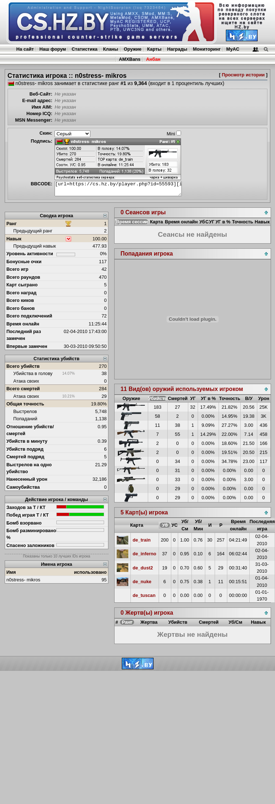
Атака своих (26, 381)
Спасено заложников (31, 545)
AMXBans (130, 59)
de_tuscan (144, 595)
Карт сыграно (22, 284)
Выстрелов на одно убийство (29, 468)
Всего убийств (23, 366)
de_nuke (142, 581)
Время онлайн (23, 324)
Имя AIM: (41, 107)
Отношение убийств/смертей (30, 430)
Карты (154, 49)
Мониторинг (207, 49)
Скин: (45, 133)
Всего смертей (23, 388)
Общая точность (25, 404)
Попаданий (25, 418)
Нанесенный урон (27, 479)
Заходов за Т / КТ (26, 507)
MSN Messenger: (33, 120)
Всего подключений (29, 316)
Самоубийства (23, 487)
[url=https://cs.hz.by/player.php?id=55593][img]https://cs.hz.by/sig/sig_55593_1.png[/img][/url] (118, 188)
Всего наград (21, 292)
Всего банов (21, 308)
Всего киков (20, 300)
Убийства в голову (32, 373)
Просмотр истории (243, 74)
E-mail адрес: (37, 100)
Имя (11, 572)
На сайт (25, 49)
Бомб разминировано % (31, 534)
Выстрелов (25, 411)
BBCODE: (41, 183)
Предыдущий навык (34, 246)
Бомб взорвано (24, 523)
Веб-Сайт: (41, 94)
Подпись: (41, 141)
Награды (177, 49)
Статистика (85, 49)
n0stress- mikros (23, 579)
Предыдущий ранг (32, 230)
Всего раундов (23, 277)
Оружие (133, 49)
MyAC (232, 49)
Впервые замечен (27, 346)
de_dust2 (143, 568)
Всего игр (18, 269)
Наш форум (52, 49)
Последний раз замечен (24, 335)
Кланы (110, 49)
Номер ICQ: (39, 113)
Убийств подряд (25, 449)
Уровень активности (30, 253)
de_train (142, 540)
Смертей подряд (25, 456)
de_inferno (144, 553)
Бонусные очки (24, 261)
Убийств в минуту (27, 441)
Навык (14, 238)
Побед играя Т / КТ (28, 515)
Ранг (12, 223)
